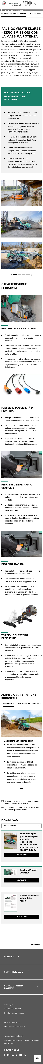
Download (22, 855)
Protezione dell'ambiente (14, 1026)
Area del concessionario (14, 1036)
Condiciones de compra (14, 1013)
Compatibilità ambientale (29, 704)
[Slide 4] (28, 274)
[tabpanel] (21, 748)
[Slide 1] (15, 274)
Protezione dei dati (11, 1022)
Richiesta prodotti (13, 10)
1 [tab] (21, 788)
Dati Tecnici (35, 14)
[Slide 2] (19, 274)
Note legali (8, 1004)
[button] (11, 274)
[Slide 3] (23, 274)
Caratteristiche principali (13, 14)
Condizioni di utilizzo (12, 1009)
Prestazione (8, 704)
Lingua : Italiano (10, 826)
